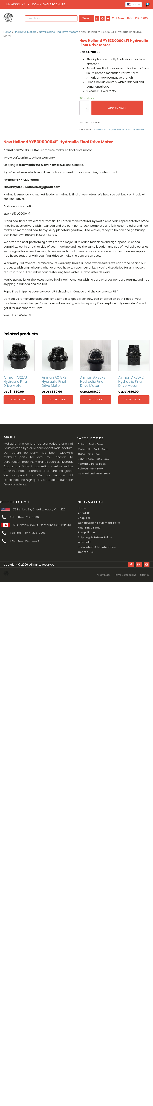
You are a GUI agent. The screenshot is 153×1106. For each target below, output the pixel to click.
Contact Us (86, 550)
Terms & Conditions (125, 571)
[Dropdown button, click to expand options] (18, 4)
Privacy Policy (103, 571)
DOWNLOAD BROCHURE (48, 4)
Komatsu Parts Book (92, 462)
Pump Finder (86, 531)
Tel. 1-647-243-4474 (25, 539)
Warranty (84, 540)
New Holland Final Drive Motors (58, 30)
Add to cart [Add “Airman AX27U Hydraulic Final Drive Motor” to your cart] (19, 397)
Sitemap (144, 571)
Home (7, 30)
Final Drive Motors (25, 30)
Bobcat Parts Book (90, 442)
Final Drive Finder (90, 526)
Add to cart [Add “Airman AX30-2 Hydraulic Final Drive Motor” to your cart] (134, 397)
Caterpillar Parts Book (93, 447)
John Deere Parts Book (93, 457)
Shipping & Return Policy (95, 535)
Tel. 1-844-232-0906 (24, 515)
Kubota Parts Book (90, 467)
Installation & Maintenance (97, 545)
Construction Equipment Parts (99, 521)
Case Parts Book (89, 452)
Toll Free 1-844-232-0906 (130, 18)
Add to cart (117, 105)
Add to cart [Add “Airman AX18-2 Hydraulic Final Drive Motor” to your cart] (57, 397)
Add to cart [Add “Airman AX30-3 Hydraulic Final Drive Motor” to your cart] (96, 397)
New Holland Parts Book (94, 472)
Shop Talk (84, 516)
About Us (84, 511)
